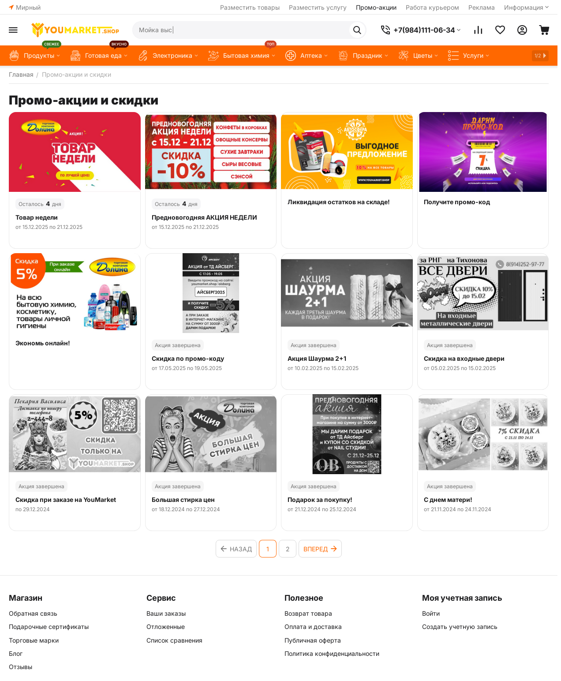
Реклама (481, 7)
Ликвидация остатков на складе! (339, 202)
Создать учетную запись (459, 626)
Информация (523, 7)
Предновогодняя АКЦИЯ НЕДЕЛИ (204, 217)
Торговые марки (34, 640)
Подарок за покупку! (320, 499)
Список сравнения (174, 640)
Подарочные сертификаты (49, 626)
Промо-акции (376, 7)
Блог (15, 653)
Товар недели (36, 217)
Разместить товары (250, 7)
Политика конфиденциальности (331, 653)
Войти (431, 613)
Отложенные (165, 626)
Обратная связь (33, 613)
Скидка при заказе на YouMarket (65, 499)
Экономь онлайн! (42, 343)
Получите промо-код (457, 202)
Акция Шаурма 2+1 (317, 358)
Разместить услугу (318, 7)
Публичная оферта (312, 640)
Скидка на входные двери (464, 358)
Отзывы (20, 666)
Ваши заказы (166, 613)
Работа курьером (432, 7)
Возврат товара (308, 613)
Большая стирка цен (183, 499)
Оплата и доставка (313, 626)
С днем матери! (448, 499)
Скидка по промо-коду (188, 358)
